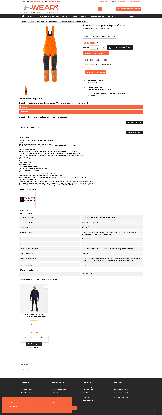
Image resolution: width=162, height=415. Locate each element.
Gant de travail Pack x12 (94, 317)
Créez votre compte (134, 2)
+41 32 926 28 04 (34, 2)
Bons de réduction (89, 400)
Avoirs (85, 395)
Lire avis (90, 72)
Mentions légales (57, 387)
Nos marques (25, 395)
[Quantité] (93, 47)
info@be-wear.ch (54, 2)
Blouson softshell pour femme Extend (64, 318)
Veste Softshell (34, 317)
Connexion (121, 2)
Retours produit (88, 390)
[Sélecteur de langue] (105, 2)
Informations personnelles (91, 387)
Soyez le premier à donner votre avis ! (34, 369)
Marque (99, 29)
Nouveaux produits (27, 390)
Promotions (24, 387)
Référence (86, 29)
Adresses (86, 398)
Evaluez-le (101, 72)
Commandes (87, 392)
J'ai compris (12, 406)
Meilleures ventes (26, 392)
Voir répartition (90, 68)
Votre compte (89, 382)
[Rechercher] (81, 9)
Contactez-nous (57, 395)
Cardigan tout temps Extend (124, 317)
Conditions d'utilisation (59, 390)
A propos (55, 392)
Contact (118, 382)
